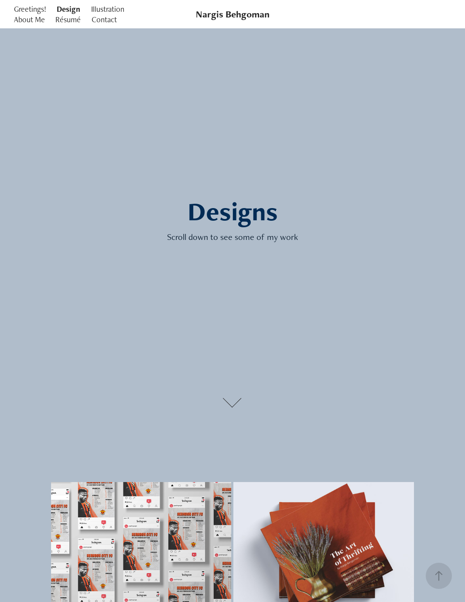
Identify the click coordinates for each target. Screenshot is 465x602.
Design (68, 9)
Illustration (107, 9)
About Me (29, 19)
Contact (104, 19)
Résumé (68, 19)
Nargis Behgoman (233, 14)
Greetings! (30, 9)
